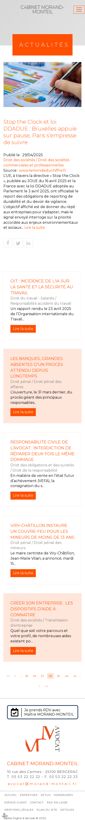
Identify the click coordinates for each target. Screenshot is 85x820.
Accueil (11, 795)
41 (74, 676)
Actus (46, 795)
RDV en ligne (57, 802)
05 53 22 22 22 (26, 777)
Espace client (16, 802)
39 (58, 676)
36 (34, 676)
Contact (37, 802)
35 (26, 676)
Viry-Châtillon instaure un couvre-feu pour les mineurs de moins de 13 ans (42, 531)
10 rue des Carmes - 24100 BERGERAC (42, 772)
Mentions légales (19, 809)
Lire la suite (34, 227)
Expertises (29, 795)
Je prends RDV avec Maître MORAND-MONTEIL (49, 712)
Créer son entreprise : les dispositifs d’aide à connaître (41, 609)
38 (50, 676)
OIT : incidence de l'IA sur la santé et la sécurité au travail (41, 287)
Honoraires (63, 795)
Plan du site (47, 809)
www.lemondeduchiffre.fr (42, 170)
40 (67, 676)
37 (42, 676)
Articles (67, 809)
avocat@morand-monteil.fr (42, 784)
